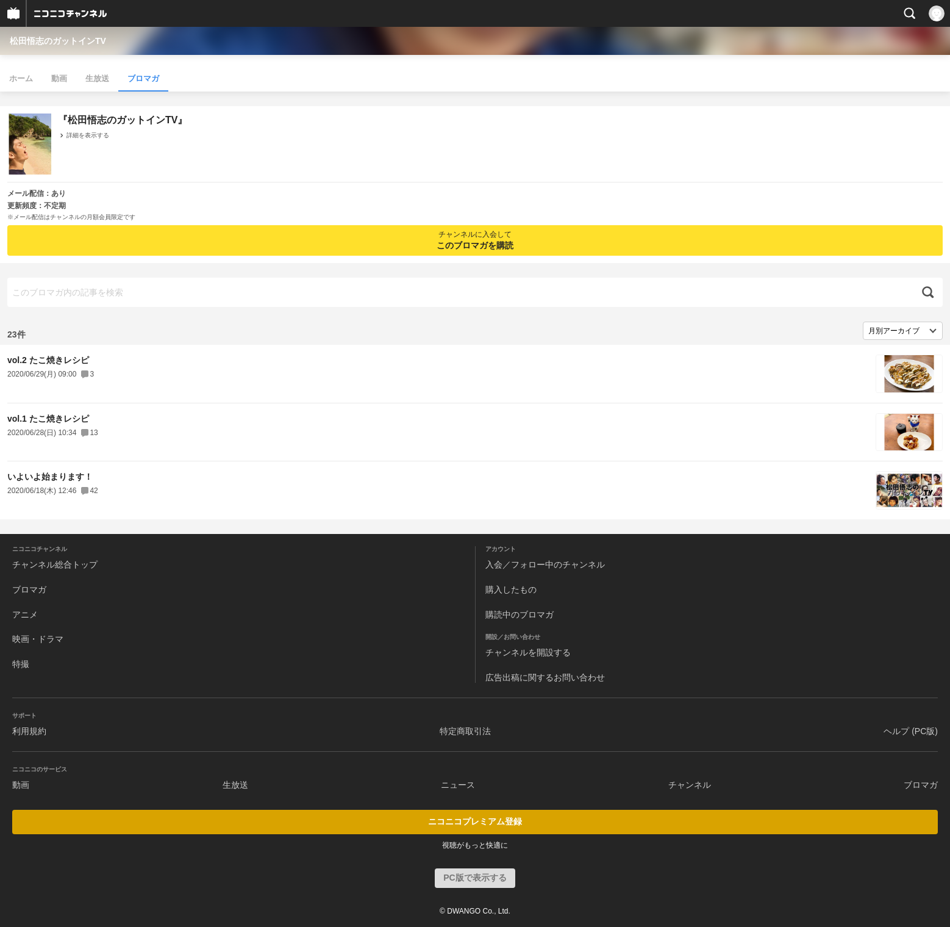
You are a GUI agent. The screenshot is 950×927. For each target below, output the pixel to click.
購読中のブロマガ (519, 614)
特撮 (20, 664)
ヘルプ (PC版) (911, 731)
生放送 (97, 78)
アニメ (25, 614)
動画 (59, 78)
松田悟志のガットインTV (58, 41)
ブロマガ (143, 78)
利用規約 (29, 731)
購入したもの (511, 589)
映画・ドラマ (37, 639)
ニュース (458, 785)
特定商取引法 (465, 731)
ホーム (21, 78)
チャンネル (689, 785)
